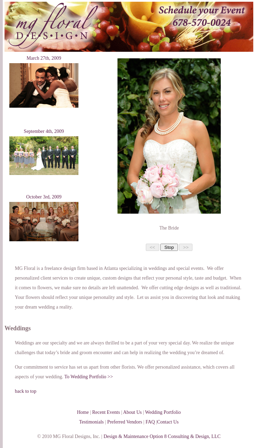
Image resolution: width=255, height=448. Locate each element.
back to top (25, 391)
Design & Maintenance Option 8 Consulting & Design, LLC (162, 436)
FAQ (150, 422)
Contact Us (168, 422)
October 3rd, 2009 (44, 196)
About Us (132, 412)
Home (83, 412)
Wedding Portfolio (163, 412)
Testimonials (91, 422)
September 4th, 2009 (44, 131)
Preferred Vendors (124, 422)
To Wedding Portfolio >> (88, 376)
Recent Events (106, 412)
